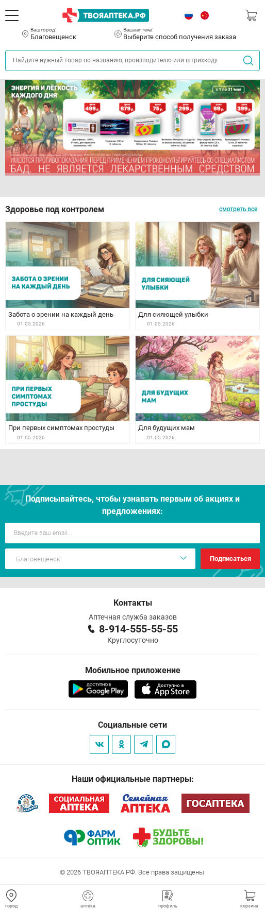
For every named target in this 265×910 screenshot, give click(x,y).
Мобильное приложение (132, 670)
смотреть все (238, 209)
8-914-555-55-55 (138, 629)
